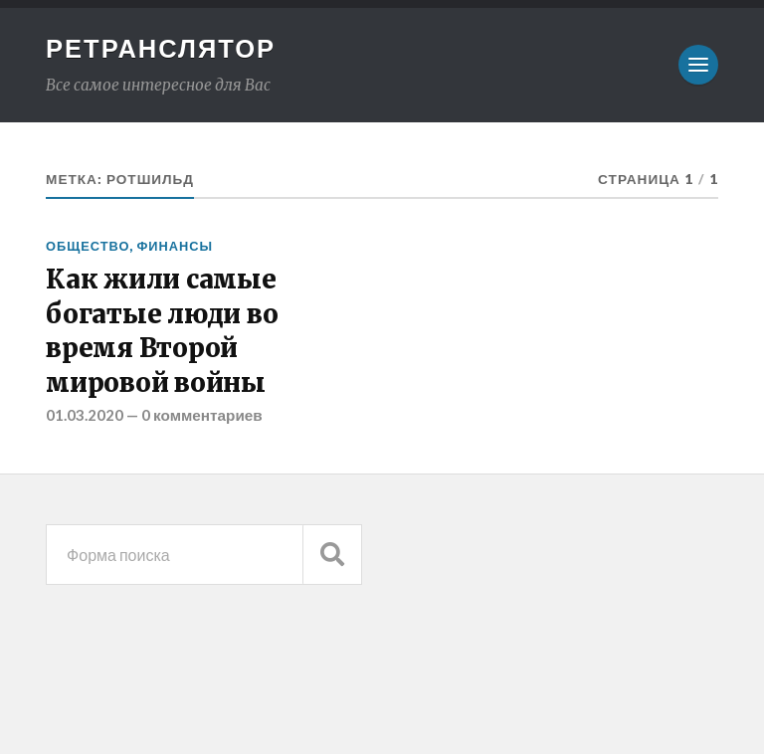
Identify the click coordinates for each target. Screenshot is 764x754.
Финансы (174, 246)
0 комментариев (202, 415)
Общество (87, 246)
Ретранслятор (161, 48)
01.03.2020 (84, 415)
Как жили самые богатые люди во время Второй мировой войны (162, 331)
